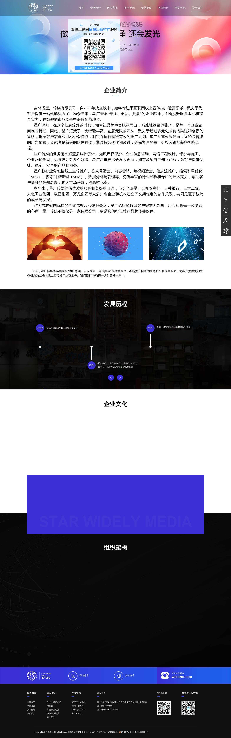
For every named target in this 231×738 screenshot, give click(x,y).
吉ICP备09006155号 (87, 732)
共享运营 (31, 710)
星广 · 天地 (76, 713)
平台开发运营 (53, 710)
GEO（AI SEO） (79, 710)
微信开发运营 (53, 713)
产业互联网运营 (54, 702)
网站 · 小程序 (78, 706)
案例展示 (129, 7)
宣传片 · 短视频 (79, 702)
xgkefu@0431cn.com (110, 710)
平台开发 (31, 706)
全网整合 (95, 7)
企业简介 (115, 90)
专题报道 (146, 7)
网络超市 (163, 7)
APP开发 (51, 717)
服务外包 (180, 7)
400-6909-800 (106, 706)
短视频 (50, 706)
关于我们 (197, 7)
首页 (81, 7)
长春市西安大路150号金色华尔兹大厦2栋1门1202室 (124, 702)
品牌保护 (31, 702)
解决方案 (112, 7)
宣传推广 (31, 713)
